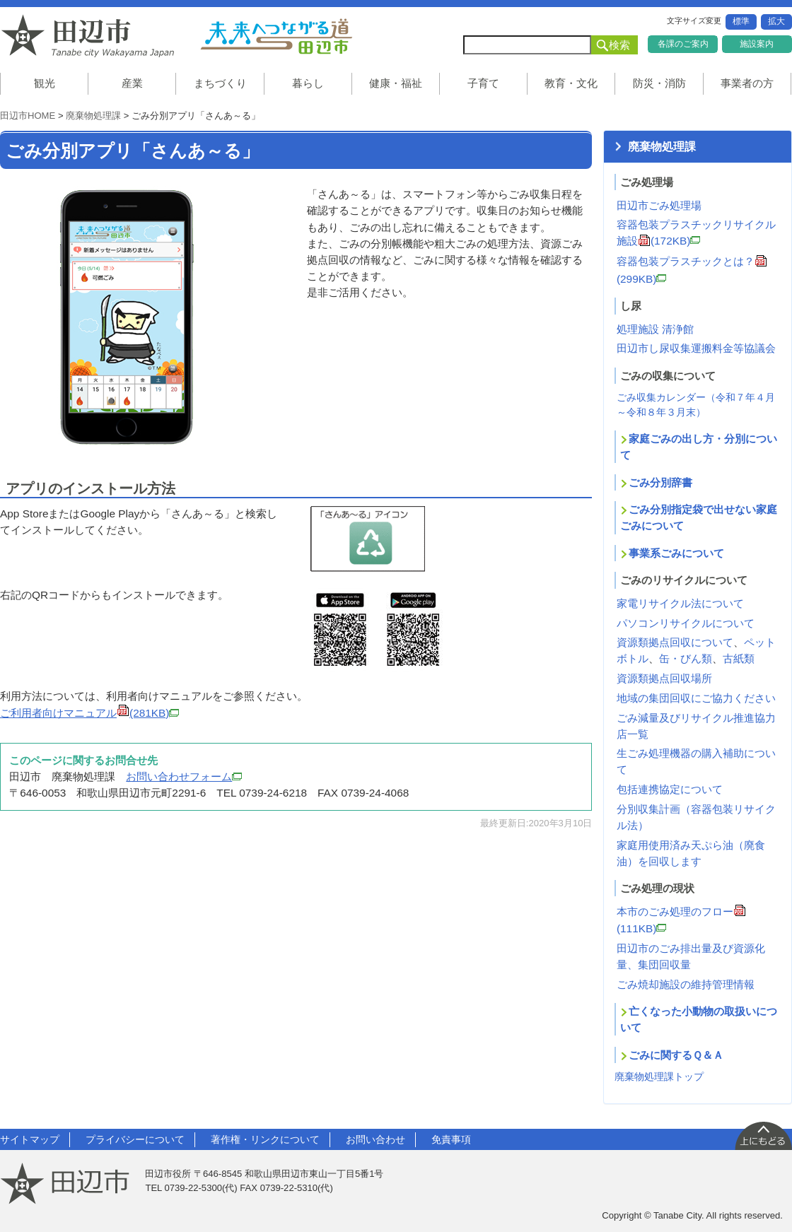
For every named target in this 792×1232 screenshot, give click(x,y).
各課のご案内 (683, 44)
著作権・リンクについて (265, 1139)
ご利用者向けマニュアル (89, 713)
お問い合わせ (375, 1139)
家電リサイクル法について (680, 603)
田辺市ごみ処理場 (659, 205)
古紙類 (739, 658)
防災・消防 (659, 83)
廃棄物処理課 (93, 115)
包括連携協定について (670, 789)
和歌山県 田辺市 (92, 36)
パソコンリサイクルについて (686, 623)
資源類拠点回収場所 (664, 678)
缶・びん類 (685, 658)
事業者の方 (747, 83)
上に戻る (763, 1135)
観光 (44, 83)
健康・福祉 (395, 83)
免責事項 (451, 1139)
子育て (483, 83)
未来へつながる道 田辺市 (276, 36)
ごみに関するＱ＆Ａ (676, 1055)
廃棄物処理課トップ (659, 1076)
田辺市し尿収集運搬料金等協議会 (696, 348)
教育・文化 (571, 83)
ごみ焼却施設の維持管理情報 (686, 984)
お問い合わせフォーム (184, 776)
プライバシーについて (135, 1139)
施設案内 (757, 44)
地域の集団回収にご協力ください (696, 698)
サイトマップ (29, 1139)
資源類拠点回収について (675, 642)
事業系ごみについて (676, 553)
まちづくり (220, 83)
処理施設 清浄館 (655, 329)
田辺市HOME (27, 115)
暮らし (308, 83)
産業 (132, 83)
